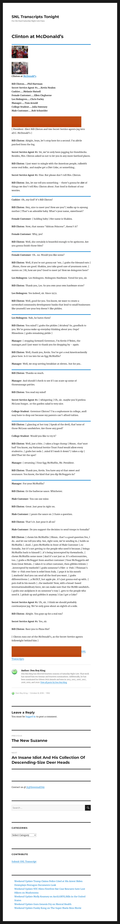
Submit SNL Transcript (24, 861)
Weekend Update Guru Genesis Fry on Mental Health (42, 904)
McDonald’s (29, 76)
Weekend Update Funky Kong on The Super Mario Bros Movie (47, 908)
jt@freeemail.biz (36, 787)
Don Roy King (21, 693)
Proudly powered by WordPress (49, 923)
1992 (48, 693)
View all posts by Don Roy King (53, 682)
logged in (31, 716)
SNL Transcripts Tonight (35, 16)
